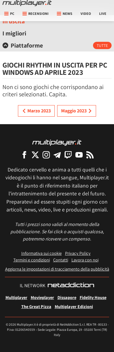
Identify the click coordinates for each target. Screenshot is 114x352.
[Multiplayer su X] (35, 154)
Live (102, 13)
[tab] (57, 45)
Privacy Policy (78, 253)
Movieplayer (42, 297)
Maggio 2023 (76, 111)
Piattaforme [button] (22, 45)
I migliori (14, 33)
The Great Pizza (36, 306)
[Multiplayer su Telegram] (57, 154)
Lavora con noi (84, 260)
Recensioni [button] (35, 13)
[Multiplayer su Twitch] (68, 154)
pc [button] (9, 13)
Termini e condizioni (31, 260)
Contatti (60, 260)
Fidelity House (93, 297)
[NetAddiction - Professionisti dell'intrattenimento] (71, 285)
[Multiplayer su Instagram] (46, 154)
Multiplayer (16, 297)
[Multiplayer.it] (27, 3)
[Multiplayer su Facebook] (24, 154)
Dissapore (66, 297)
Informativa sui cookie (41, 253)
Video (86, 13)
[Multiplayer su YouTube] (79, 154)
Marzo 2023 (36, 111)
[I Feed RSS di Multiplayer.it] (90, 154)
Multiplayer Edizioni (74, 306)
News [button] (64, 13)
